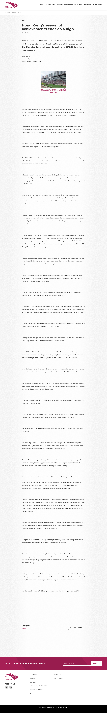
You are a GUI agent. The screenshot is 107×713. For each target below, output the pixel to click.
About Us (43, 5)
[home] (12, 5)
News (100, 5)
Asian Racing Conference (73, 5)
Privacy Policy (58, 678)
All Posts (77, 627)
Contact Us (57, 675)
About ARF (33, 675)
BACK (8, 12)
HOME (14, 12)
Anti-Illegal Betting (90, 5)
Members (51, 5)
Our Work (59, 5)
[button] (43, 4)
